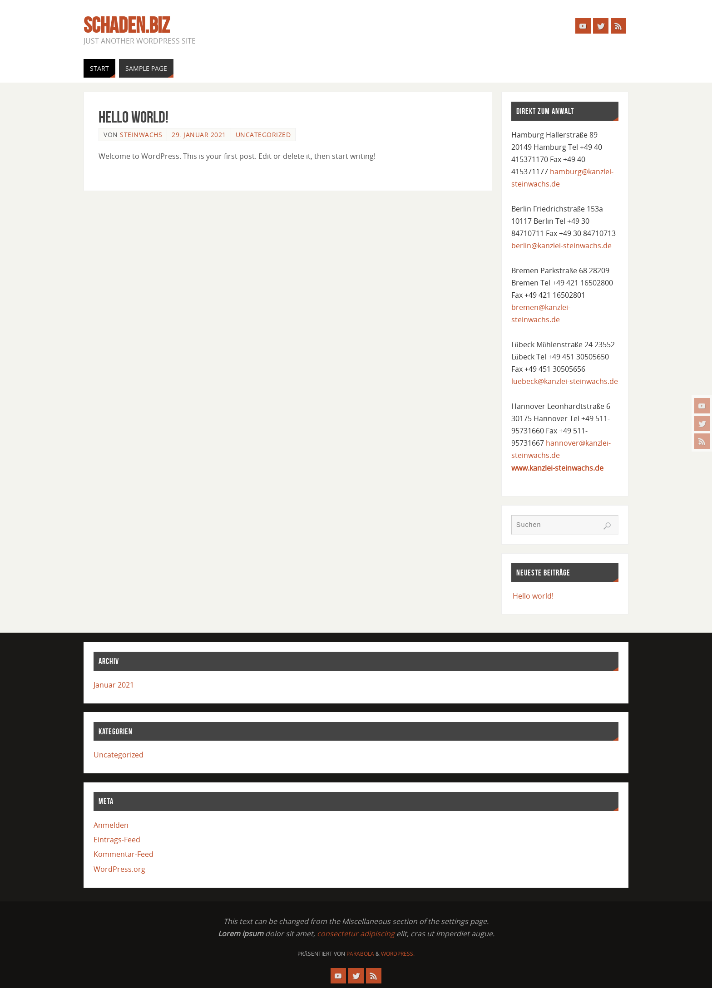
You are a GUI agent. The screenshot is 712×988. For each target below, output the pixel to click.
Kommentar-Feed (123, 854)
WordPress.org (119, 869)
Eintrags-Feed (117, 840)
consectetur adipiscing (356, 934)
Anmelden (111, 825)
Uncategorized (263, 134)
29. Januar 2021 (199, 134)
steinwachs (141, 134)
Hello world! (133, 117)
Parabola (360, 954)
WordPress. (398, 954)
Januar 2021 (114, 685)
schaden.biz (127, 25)
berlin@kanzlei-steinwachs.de (561, 246)
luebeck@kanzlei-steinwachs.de (564, 381)
